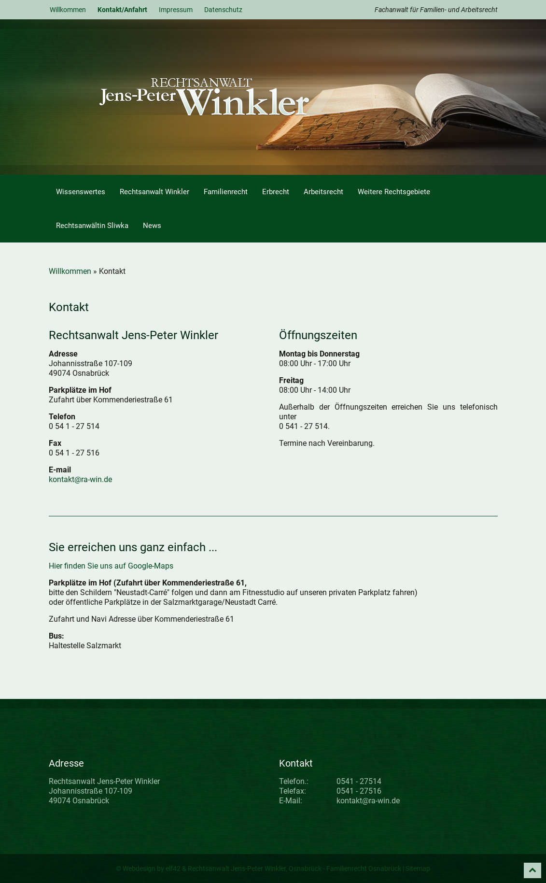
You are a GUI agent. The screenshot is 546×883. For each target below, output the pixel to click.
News (152, 225)
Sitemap (418, 868)
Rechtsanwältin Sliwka (92, 225)
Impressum (176, 10)
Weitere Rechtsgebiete (394, 191)
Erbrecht (275, 191)
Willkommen (68, 10)
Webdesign (139, 868)
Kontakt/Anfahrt (122, 10)
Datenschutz (223, 10)
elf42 (173, 868)
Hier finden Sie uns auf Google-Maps (111, 565)
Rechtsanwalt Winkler (154, 191)
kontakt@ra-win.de (80, 479)
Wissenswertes (80, 191)
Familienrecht (226, 191)
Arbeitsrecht (323, 191)
